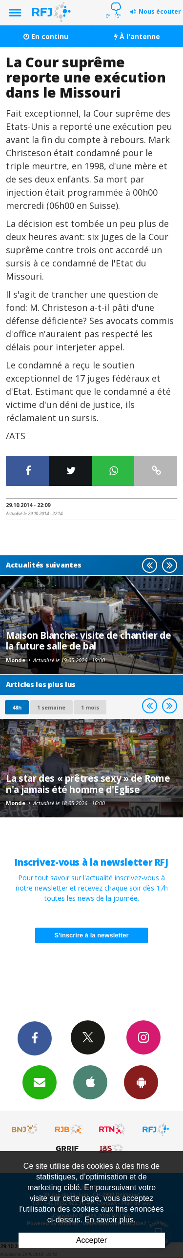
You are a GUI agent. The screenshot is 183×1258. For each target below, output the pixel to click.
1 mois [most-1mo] (90, 707)
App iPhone (90, 1081)
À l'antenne (137, 36)
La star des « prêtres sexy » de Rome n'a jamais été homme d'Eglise (88, 783)
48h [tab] (16, 707)
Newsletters (39, 1081)
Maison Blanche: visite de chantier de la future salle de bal (88, 640)
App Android (141, 1081)
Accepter (91, 1240)
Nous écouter (160, 11)
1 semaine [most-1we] (51, 707)
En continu (45, 36)
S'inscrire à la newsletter (92, 935)
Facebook (35, 1038)
